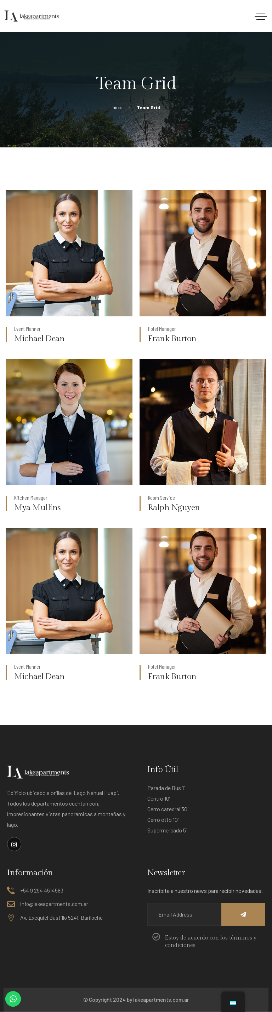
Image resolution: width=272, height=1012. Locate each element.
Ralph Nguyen (174, 508)
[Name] (235, 914)
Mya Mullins (38, 508)
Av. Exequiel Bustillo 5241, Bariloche (61, 917)
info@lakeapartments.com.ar (54, 904)
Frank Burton (172, 339)
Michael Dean (40, 339)
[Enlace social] (14, 844)
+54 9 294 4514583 (41, 890)
